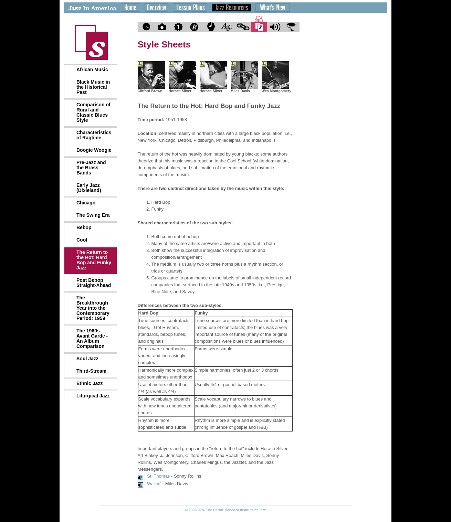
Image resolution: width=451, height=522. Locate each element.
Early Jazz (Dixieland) (88, 187)
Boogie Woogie (94, 150)
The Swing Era (92, 215)
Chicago (85, 202)
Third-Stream (91, 371)
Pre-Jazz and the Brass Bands (91, 167)
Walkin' (154, 483)
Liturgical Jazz (92, 395)
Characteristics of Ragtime (93, 135)
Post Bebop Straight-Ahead (93, 282)
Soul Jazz (87, 358)
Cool (81, 240)
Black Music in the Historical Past (93, 87)
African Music (92, 69)
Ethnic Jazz (89, 383)
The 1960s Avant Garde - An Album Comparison (92, 338)
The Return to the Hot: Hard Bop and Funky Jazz (93, 259)
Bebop (84, 227)
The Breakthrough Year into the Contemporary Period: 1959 (92, 308)
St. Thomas (158, 476)
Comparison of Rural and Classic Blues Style (93, 112)
